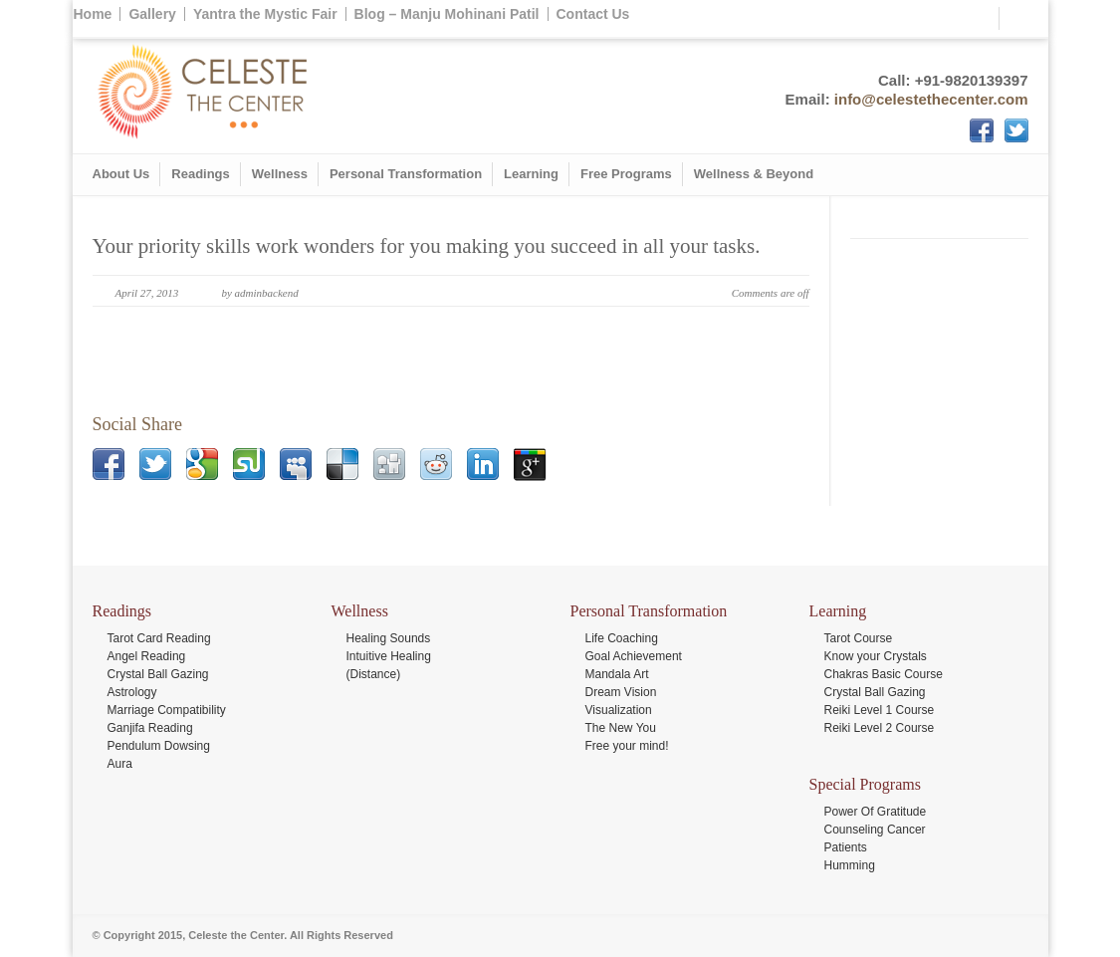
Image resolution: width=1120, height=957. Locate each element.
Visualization (618, 710)
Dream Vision (621, 692)
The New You (620, 728)
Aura (120, 764)
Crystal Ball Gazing (158, 674)
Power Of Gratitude (875, 812)
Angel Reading (147, 656)
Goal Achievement (633, 656)
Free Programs (626, 173)
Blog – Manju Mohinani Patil (447, 14)
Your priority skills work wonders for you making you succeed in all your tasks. (427, 246)
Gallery (151, 14)
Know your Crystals (875, 656)
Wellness (280, 173)
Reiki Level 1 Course (879, 710)
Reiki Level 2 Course (879, 728)
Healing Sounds (388, 638)
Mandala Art (617, 674)
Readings (200, 173)
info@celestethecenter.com (931, 99)
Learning (531, 173)
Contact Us (593, 14)
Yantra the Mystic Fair (265, 14)
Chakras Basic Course (883, 674)
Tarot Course (858, 638)
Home (93, 14)
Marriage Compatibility (167, 710)
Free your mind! (627, 746)
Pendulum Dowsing (159, 746)
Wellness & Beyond (753, 173)
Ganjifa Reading (150, 728)
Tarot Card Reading (159, 638)
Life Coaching (621, 638)
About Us (121, 173)
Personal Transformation (406, 173)
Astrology (132, 692)
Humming (849, 865)
